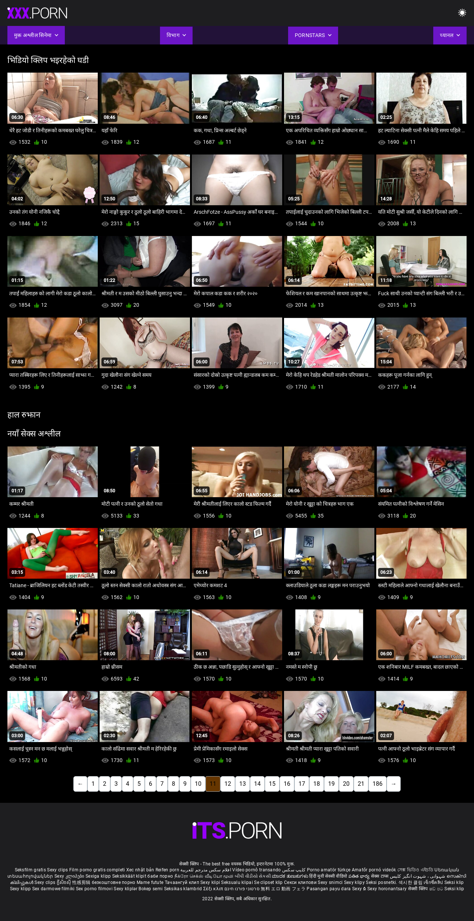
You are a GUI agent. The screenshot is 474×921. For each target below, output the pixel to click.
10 (198, 783)
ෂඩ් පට (437, 888)
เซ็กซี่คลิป (434, 882)
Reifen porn (167, 869)
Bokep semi (150, 888)
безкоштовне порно (114, 882)
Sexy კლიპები (70, 876)
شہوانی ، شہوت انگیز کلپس (418, 876)
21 (361, 783)
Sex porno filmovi (94, 888)
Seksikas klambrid (183, 888)
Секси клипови (301, 882)
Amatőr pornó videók (374, 869)
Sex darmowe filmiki (53, 888)
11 (213, 783)
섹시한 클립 (411, 882)
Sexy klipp (21, 888)
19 (331, 783)
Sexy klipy (355, 882)
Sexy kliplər (126, 888)
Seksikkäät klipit (129, 876)
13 (242, 783)
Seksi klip (454, 882)
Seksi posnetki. (382, 882)
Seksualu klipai (237, 882)
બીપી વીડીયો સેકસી (253, 876)
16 (287, 783)
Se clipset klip (269, 882)
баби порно (160, 876)
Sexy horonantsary (387, 888)
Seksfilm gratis (30, 869)
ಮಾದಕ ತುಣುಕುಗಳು (290, 876)
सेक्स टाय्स (380, 876)
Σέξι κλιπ (213, 888)
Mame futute (150, 882)
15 (272, 783)
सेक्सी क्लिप (418, 888)
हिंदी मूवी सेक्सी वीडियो (328, 876)
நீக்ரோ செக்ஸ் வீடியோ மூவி (204, 876)
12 (227, 783)
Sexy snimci (331, 882)
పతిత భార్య (359, 876)
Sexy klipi (210, 882)
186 (378, 783)
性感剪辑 (82, 882)
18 (316, 783)
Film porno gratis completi (97, 869)
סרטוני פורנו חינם (242, 888)
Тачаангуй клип (183, 882)
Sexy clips (58, 869)
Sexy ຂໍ (359, 888)
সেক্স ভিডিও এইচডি (415, 869)
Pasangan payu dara (329, 888)
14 (257, 783)
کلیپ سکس (294, 869)
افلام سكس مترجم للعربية (205, 869)
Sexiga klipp (99, 876)
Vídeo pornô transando (256, 869)
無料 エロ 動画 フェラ (283, 888)
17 (301, 783)
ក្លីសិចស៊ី (65, 882)
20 (346, 783)
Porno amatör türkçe (329, 869)
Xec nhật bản (140, 869)
